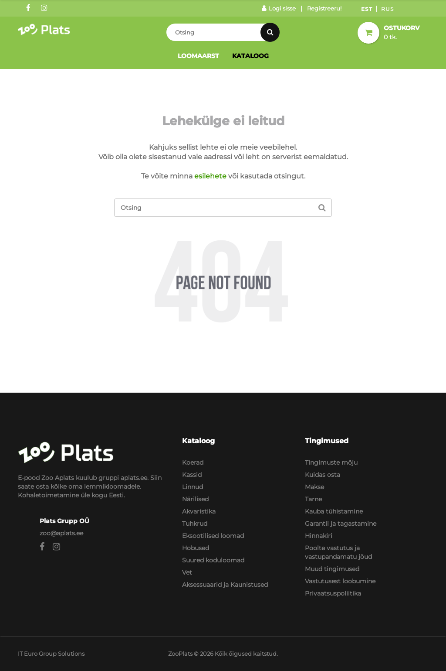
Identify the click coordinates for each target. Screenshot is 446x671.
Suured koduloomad (213, 560)
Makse (314, 487)
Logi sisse (279, 8)
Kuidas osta (322, 475)
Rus (387, 9)
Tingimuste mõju (331, 462)
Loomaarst (198, 56)
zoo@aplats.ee (61, 533)
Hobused (195, 548)
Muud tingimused (332, 569)
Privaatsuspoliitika (333, 593)
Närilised (195, 499)
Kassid (192, 475)
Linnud (192, 487)
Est (366, 9)
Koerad (192, 462)
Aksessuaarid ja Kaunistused (225, 585)
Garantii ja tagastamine (340, 523)
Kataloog (250, 56)
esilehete (210, 176)
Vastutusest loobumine (340, 581)
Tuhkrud (194, 523)
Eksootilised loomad (213, 536)
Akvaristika (199, 511)
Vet (187, 572)
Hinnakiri (318, 536)
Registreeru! (324, 8)
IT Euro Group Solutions (51, 653)
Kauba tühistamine (334, 511)
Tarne (313, 499)
